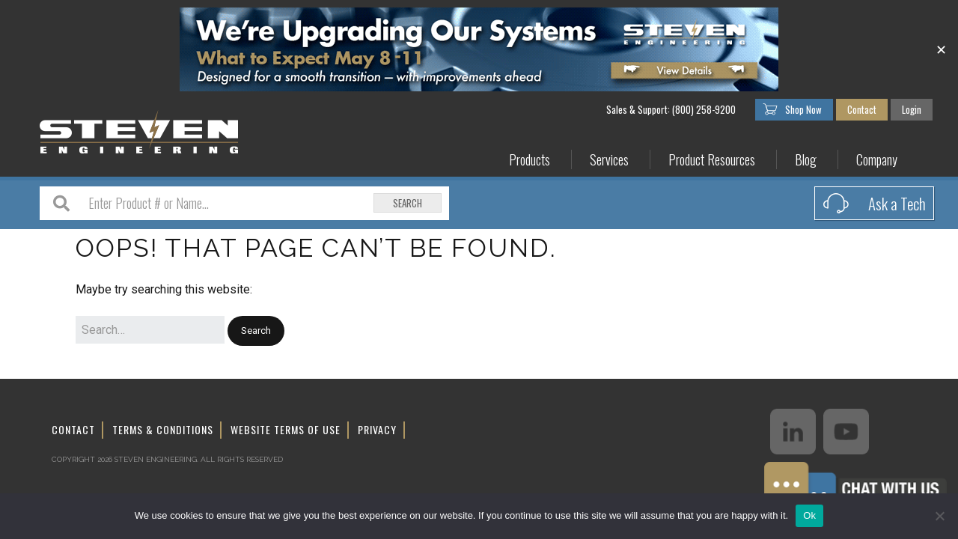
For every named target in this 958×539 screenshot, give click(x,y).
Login (911, 109)
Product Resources (711, 159)
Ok (809, 515)
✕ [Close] (941, 49)
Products (529, 159)
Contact (861, 109)
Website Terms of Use (286, 429)
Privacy (377, 429)
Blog (806, 159)
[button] (256, 331)
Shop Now (803, 109)
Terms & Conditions (162, 429)
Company (876, 159)
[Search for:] (150, 330)
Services (609, 159)
